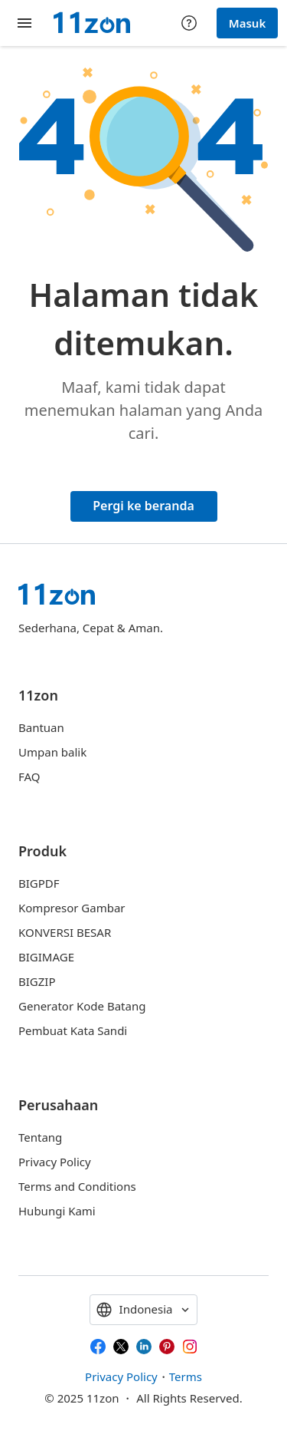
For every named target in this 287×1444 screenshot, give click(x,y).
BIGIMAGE (46, 956)
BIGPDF (39, 883)
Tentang (40, 1137)
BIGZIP (37, 981)
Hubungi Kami (57, 1210)
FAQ (29, 776)
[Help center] (189, 23)
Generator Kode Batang (81, 1006)
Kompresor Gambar (72, 907)
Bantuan (41, 727)
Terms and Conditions (77, 1186)
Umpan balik (52, 752)
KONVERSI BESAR (64, 932)
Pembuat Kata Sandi (72, 1030)
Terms (185, 1376)
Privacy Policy (54, 1161)
